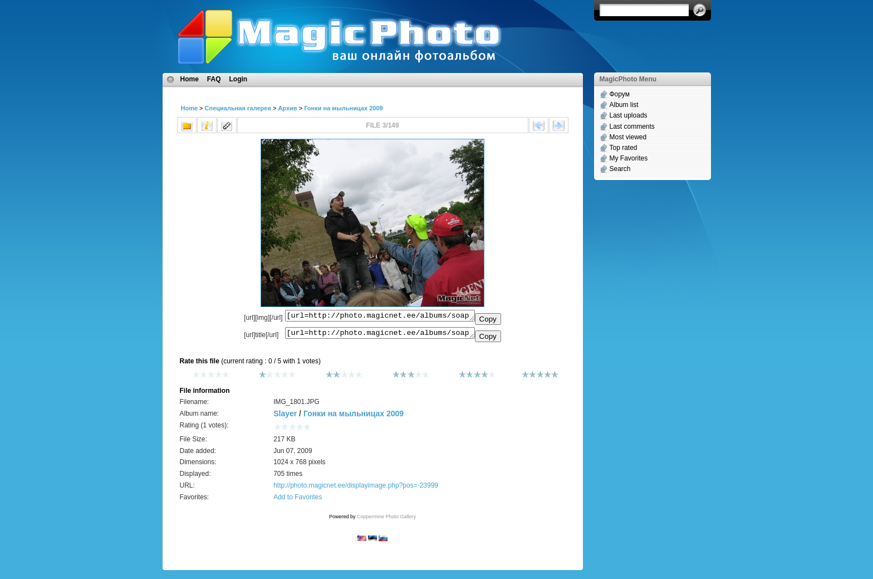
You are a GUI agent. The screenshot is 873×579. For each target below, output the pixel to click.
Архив (287, 108)
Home (189, 79)
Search (620, 169)
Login (238, 79)
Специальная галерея (238, 108)
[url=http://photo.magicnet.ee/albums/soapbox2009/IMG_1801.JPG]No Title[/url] (380, 335)
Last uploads (629, 115)
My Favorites (629, 158)
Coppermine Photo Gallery (386, 520)
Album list (624, 105)
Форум (620, 94)
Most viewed (628, 137)
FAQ (214, 79)
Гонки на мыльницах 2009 (343, 108)
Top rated (623, 148)
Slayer (285, 416)
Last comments (632, 126)
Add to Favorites (297, 500)
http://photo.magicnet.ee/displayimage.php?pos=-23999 (355, 489)
